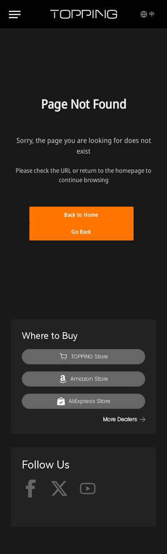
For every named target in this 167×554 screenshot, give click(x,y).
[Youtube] (88, 488)
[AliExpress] (83, 401)
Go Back (81, 232)
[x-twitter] (59, 488)
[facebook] (31, 488)
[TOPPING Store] (83, 356)
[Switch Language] (147, 14)
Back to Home (81, 215)
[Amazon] (83, 379)
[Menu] (14, 14)
